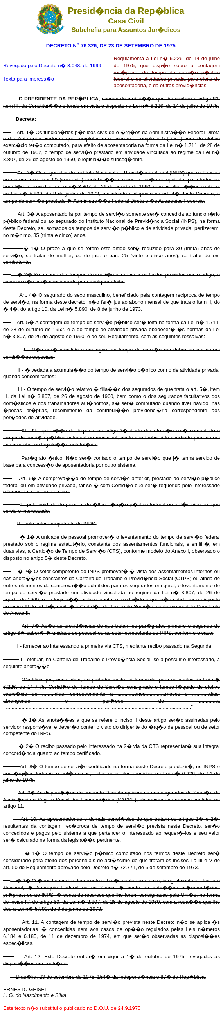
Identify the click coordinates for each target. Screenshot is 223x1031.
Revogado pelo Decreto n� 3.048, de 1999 (52, 65)
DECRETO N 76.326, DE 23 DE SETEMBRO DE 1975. (111, 45)
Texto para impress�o (28, 79)
